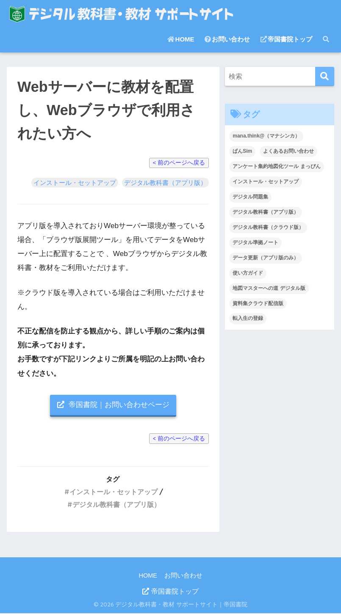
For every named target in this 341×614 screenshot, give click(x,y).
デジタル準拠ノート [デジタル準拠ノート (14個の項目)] (255, 242)
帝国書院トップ (286, 39)
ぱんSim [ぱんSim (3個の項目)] (242, 151)
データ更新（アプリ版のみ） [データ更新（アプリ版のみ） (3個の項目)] (266, 258)
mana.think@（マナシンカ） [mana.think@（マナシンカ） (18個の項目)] (266, 136)
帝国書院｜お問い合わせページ (113, 405)
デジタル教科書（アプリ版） (165, 182)
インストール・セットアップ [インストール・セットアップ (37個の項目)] (266, 181)
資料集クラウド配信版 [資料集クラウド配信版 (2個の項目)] (258, 303)
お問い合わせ (227, 39)
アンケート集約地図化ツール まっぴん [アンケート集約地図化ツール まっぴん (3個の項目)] (276, 166)
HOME (180, 39)
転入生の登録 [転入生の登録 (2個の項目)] (248, 318)
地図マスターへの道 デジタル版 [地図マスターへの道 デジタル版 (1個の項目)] (269, 288)
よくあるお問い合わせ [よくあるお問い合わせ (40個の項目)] (288, 151)
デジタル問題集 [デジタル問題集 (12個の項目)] (250, 197)
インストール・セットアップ (74, 182)
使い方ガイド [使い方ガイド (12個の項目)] (248, 273)
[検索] (324, 76)
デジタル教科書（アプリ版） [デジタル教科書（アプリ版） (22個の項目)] (266, 212)
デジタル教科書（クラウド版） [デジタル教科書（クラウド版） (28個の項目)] (268, 227)
